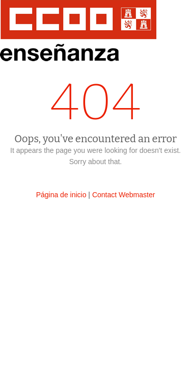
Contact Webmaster (123, 195)
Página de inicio (61, 195)
